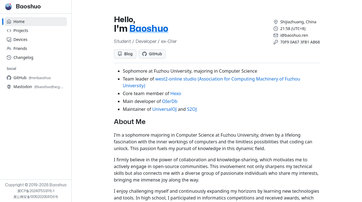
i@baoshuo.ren (294, 35)
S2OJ (192, 109)
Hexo (176, 93)
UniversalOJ (164, 109)
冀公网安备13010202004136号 (35, 197)
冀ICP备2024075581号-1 (35, 191)
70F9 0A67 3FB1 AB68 (300, 42)
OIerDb (170, 101)
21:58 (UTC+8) (292, 28)
